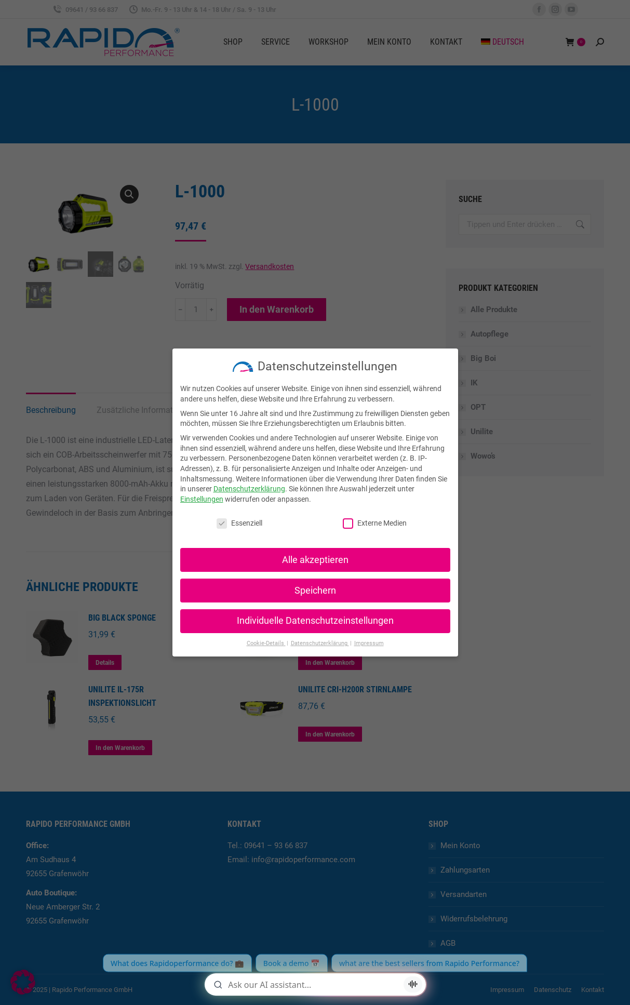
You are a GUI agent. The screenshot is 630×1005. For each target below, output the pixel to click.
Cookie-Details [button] (266, 643)
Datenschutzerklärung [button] (320, 643)
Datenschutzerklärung (249, 489)
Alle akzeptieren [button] (315, 560)
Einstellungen (201, 499)
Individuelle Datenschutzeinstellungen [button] (315, 620)
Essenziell (239, 523)
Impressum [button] (369, 643)
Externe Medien (375, 523)
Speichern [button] (315, 590)
